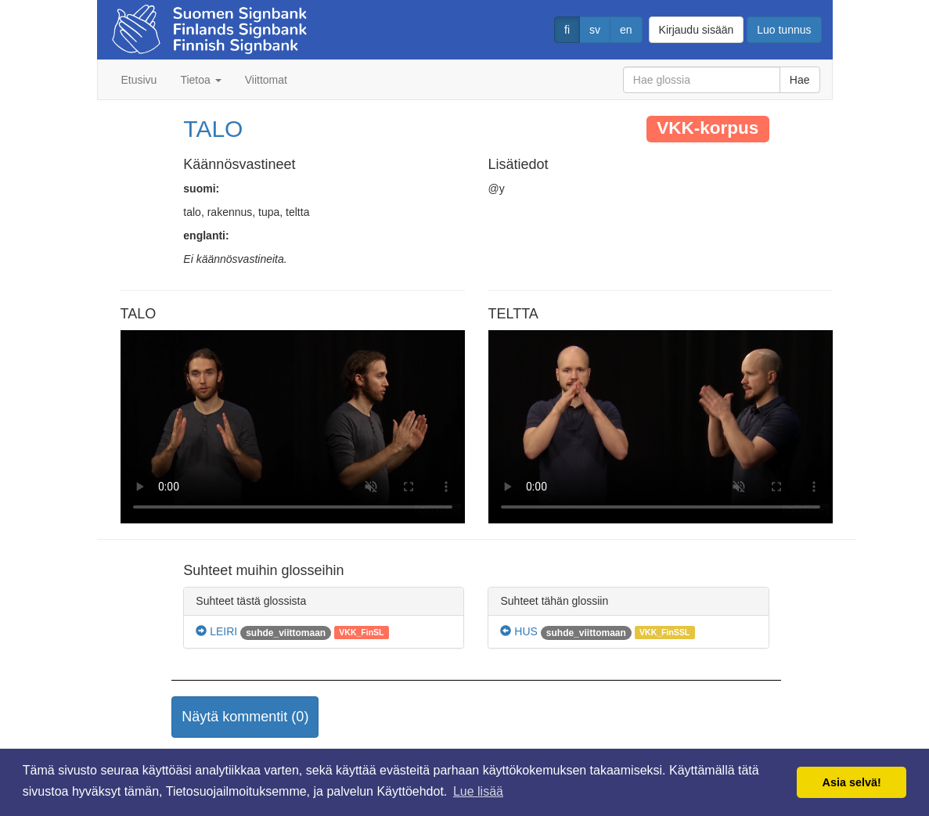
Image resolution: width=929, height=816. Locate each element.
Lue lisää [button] (478, 791)
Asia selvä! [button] (852, 782)
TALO (213, 129)
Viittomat (266, 80)
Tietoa (200, 80)
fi (567, 29)
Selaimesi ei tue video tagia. (293, 427)
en (626, 29)
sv (594, 29)
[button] (245, 717)
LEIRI (216, 631)
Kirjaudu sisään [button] (696, 29)
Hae (800, 80)
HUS (518, 631)
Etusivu (139, 80)
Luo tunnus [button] (784, 29)
